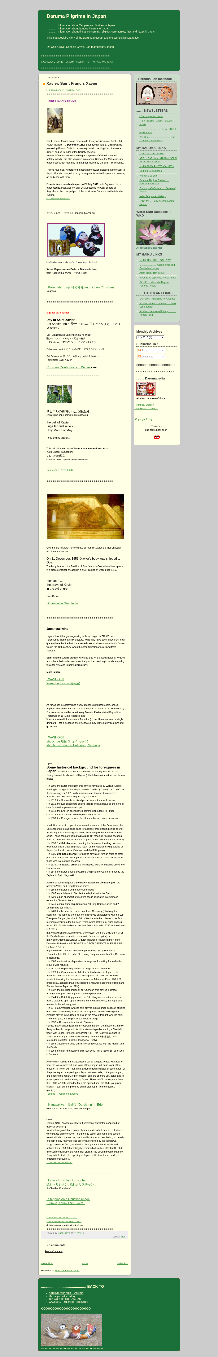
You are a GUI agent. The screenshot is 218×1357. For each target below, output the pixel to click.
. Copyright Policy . (144, 419)
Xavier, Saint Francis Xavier (72, 83)
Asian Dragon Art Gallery (152, 196)
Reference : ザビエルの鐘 (59, 470)
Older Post (122, 1263)
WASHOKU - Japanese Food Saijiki (68, 1301)
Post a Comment (54, 1251)
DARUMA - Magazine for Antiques (157, 298)
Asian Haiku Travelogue (152, 273)
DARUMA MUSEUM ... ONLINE (66, 1293)
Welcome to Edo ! (148, 175)
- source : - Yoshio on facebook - (63, 1093)
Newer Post (47, 1263)
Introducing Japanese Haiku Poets (157, 277)
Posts (142, 350)
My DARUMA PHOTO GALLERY (156, 166)
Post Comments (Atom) (67, 1270)
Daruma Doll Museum (151, 171)
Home (85, 1263)
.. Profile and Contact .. (146, 408)
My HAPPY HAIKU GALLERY (155, 260)
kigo (123, 1236)
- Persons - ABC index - (151, 153)
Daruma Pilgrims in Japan (76, 16)
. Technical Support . (144, 405)
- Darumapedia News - (151, 116)
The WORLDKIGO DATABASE (65, 1299)
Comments (145, 356)
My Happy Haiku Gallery (62, 1296)
